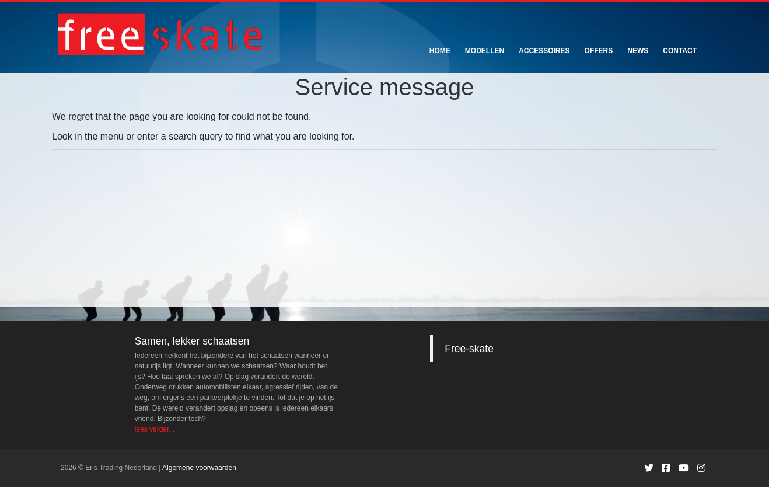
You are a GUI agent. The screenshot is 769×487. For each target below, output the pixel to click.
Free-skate (469, 348)
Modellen (484, 51)
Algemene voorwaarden (199, 468)
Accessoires (544, 51)
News (637, 51)
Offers (599, 51)
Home (439, 51)
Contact (680, 51)
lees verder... (155, 429)
